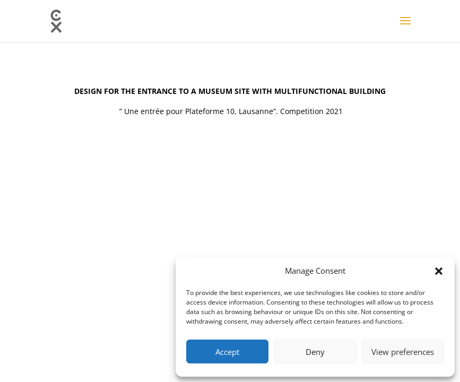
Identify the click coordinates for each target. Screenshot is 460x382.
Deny (315, 351)
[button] (438, 271)
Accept (227, 351)
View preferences (402, 351)
